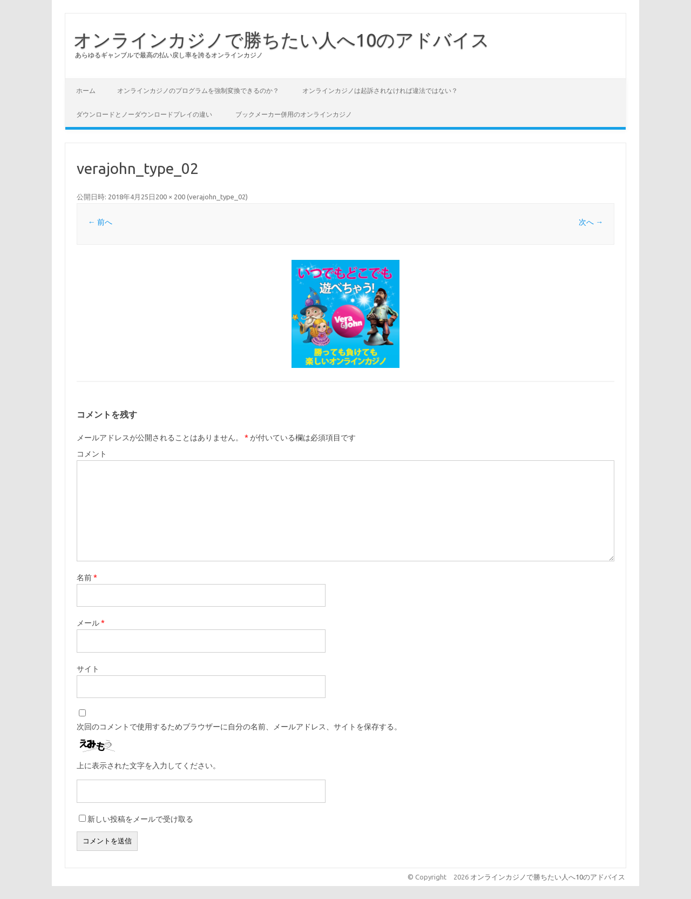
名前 (87, 577)
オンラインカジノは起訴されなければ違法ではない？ (380, 90)
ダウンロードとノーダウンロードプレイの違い (144, 114)
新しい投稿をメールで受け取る (140, 819)
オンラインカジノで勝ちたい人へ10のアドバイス (281, 39)
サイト (88, 669)
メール (91, 623)
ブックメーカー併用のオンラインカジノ (293, 114)
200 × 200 (170, 196)
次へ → (591, 222)
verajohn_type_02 (217, 196)
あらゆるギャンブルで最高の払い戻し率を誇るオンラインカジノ (169, 54)
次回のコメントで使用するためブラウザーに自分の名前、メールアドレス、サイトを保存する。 (239, 726)
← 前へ (100, 222)
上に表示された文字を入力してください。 (148, 765)
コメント (92, 454)
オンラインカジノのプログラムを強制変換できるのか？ (198, 90)
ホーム (86, 90)
